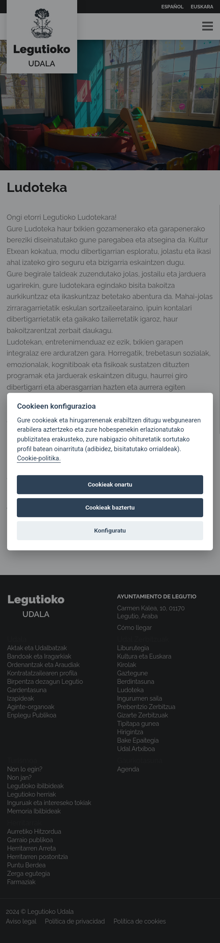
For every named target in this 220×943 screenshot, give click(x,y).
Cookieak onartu (110, 484)
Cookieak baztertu (109, 507)
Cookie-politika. (39, 458)
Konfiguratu (110, 530)
